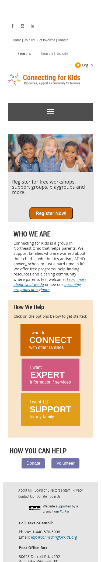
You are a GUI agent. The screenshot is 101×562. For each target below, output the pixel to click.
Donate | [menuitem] (42, 496)
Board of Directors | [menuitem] (48, 490)
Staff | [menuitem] (67, 490)
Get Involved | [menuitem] (47, 39)
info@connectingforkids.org (54, 537)
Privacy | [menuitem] (78, 490)
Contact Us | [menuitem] (27, 496)
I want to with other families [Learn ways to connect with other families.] (50, 340)
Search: (24, 53)
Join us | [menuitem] (30, 39)
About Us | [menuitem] (25, 490)
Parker (64, 511)
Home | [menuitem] (18, 39)
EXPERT (47, 375)
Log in (87, 64)
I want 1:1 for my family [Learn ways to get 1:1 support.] (50, 409)
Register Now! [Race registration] (51, 213)
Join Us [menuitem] (55, 496)
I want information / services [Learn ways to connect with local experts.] (50, 374)
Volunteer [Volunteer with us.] (65, 463)
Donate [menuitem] (63, 39)
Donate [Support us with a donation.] (33, 463)
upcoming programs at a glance (47, 287)
